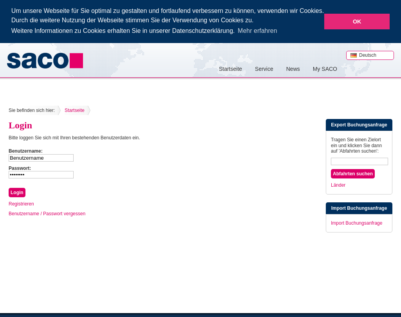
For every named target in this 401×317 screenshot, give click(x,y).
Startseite (230, 68)
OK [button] (357, 21)
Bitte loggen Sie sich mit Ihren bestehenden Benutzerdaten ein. (74, 137)
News (293, 68)
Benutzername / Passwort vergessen (47, 213)
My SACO (325, 68)
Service (264, 68)
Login (20, 125)
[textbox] (359, 161)
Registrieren (21, 203)
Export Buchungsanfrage (359, 124)
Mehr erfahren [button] (257, 30)
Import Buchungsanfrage (359, 208)
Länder (338, 184)
